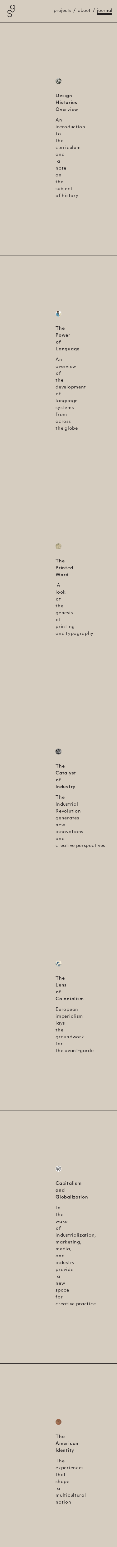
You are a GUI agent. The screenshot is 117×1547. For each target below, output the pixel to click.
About (84, 10)
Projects (62, 10)
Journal (104, 10)
